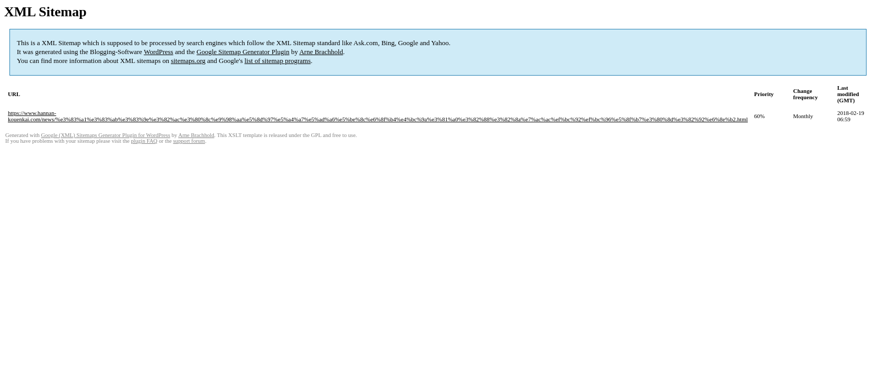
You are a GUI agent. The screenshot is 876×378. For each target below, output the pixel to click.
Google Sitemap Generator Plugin (243, 52)
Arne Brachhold (321, 52)
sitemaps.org (188, 61)
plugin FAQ (144, 141)
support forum (189, 141)
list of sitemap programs (277, 61)
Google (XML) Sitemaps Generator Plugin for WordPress (105, 135)
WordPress (158, 52)
